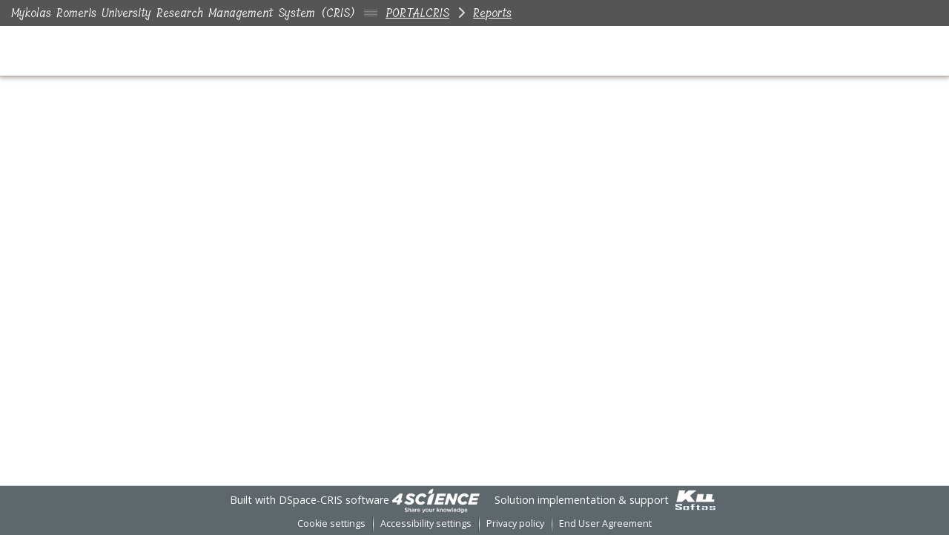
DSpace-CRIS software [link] (334, 500)
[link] (436, 500)
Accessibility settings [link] (426, 523)
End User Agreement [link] (605, 523)
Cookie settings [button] (331, 523)
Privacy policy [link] (515, 523)
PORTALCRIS (417, 13)
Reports (492, 13)
